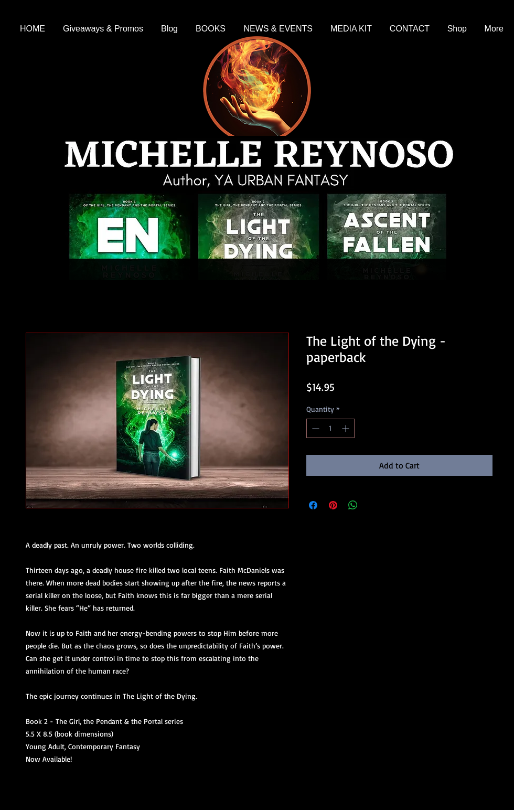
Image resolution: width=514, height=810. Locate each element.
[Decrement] (314, 428)
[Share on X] (373, 505)
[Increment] (346, 428)
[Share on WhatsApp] (353, 505)
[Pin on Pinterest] (333, 505)
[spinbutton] (330, 428)
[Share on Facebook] (313, 505)
